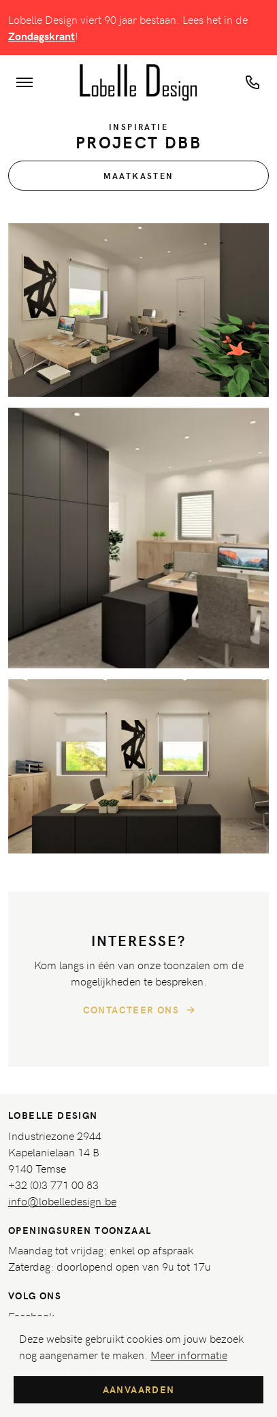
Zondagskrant (41, 36)
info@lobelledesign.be (62, 1200)
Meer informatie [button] (188, 1354)
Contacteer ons (141, 1010)
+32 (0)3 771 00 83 (53, 1184)
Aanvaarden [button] (139, 1389)
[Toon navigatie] (24, 82)
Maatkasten (138, 175)
